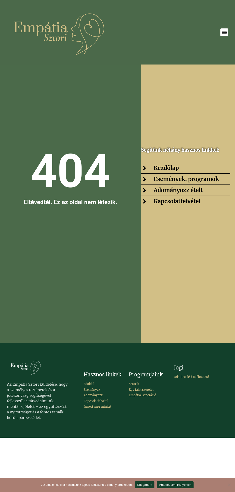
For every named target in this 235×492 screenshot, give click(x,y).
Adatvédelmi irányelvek (175, 484)
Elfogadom (144, 484)
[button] (224, 32)
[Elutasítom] (229, 485)
